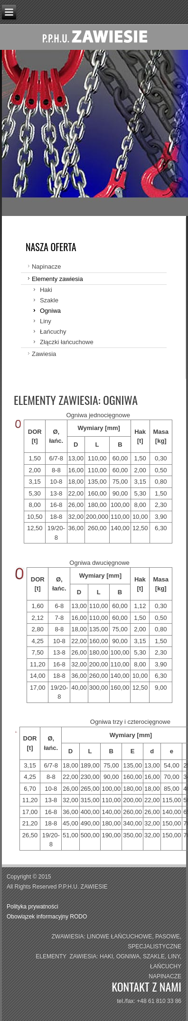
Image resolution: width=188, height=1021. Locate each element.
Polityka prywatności (33, 906)
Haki (46, 289)
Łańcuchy (53, 331)
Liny (45, 321)
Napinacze (46, 266)
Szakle (49, 300)
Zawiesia (44, 353)
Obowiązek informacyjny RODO (47, 916)
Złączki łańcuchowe (67, 342)
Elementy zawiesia (57, 278)
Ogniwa (50, 310)
